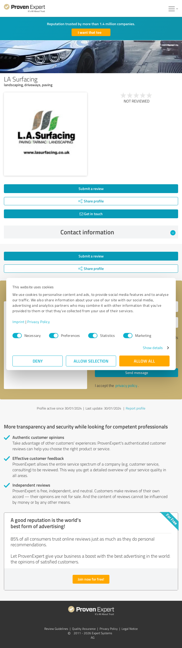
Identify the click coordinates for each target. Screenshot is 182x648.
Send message (136, 372)
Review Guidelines (56, 628)
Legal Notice (130, 628)
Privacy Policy (38, 321)
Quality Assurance (84, 628)
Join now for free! (91, 579)
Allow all (144, 361)
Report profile (135, 408)
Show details (153, 347)
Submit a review (91, 188)
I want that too (89, 32)
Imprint (18, 321)
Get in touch (91, 213)
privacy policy (126, 385)
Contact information (118, 232)
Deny (38, 361)
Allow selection (91, 361)
